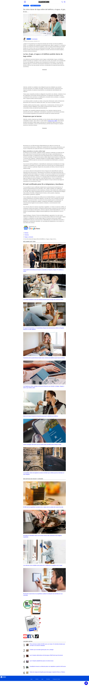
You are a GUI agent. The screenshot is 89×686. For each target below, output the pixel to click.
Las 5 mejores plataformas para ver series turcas (39, 661)
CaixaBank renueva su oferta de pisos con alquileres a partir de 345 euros (46, 667)
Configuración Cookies (56, 679)
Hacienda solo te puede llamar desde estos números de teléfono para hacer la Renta (44, 345)
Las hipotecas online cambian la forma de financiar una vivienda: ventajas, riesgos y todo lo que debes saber (44, 374)
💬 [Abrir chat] (86, 683)
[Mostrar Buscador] (62, 2)
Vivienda (26, 5)
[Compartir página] (64, 2)
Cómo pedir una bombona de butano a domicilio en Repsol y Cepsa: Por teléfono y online (44, 258)
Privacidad (48, 679)
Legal (42, 679)
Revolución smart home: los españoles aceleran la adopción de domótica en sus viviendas (44, 582)
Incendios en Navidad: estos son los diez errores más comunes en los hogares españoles (44, 524)
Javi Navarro (34, 38)
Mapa (31, 679)
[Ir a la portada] (43, 2)
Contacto (36, 679)
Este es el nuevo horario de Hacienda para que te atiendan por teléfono (44, 403)
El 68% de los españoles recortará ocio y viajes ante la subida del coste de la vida (44, 494)
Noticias (26, 232)
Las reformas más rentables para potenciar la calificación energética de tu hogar (44, 553)
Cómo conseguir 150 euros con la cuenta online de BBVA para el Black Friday (44, 432)
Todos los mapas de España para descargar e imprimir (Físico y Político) (45, 672)
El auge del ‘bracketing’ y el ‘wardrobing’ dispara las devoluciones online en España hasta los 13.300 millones (44, 316)
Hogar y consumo (35, 5)
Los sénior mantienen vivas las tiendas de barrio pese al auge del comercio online (44, 287)
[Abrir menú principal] (25, 2)
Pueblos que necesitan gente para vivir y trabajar (39, 650)
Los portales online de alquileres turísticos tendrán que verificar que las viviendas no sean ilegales (44, 461)
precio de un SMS (52, 120)
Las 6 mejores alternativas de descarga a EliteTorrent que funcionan (44, 655)
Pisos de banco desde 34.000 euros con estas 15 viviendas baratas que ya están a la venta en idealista (45, 644)
